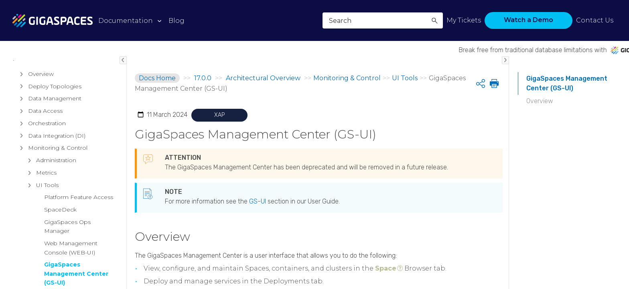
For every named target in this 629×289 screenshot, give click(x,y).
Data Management (48, 150)
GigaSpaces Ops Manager (67, 278)
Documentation (125, 20)
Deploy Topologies (48, 137)
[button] (434, 20)
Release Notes (37, 71)
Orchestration (41, 174)
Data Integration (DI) (50, 187)
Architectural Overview (52, 109)
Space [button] (385, 268)
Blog (176, 20)
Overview (35, 125)
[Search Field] (383, 20)
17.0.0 (202, 78)
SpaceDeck (60, 261)
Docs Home (157, 78)
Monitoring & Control (51, 199)
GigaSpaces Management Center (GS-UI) (566, 83)
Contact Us (594, 20)
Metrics (40, 224)
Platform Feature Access (78, 248)
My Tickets (463, 20)
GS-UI (257, 201)
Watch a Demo (528, 20)
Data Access (39, 162)
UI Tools (41, 236)
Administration (50, 211)
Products (29, 90)
